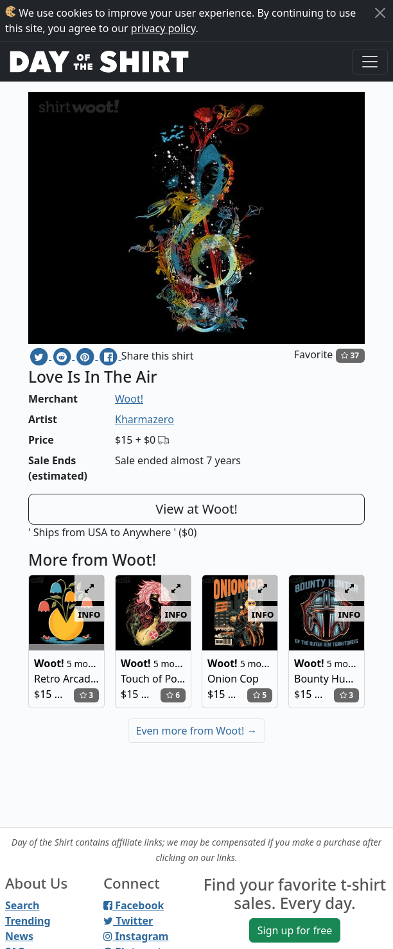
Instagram (135, 936)
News (19, 936)
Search (22, 905)
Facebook (133, 905)
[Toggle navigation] (370, 61)
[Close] (380, 13)
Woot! (129, 399)
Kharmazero (144, 419)
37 (350, 355)
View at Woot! (196, 509)
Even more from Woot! (197, 731)
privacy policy (163, 28)
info (89, 614)
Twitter (128, 921)
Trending (28, 921)
